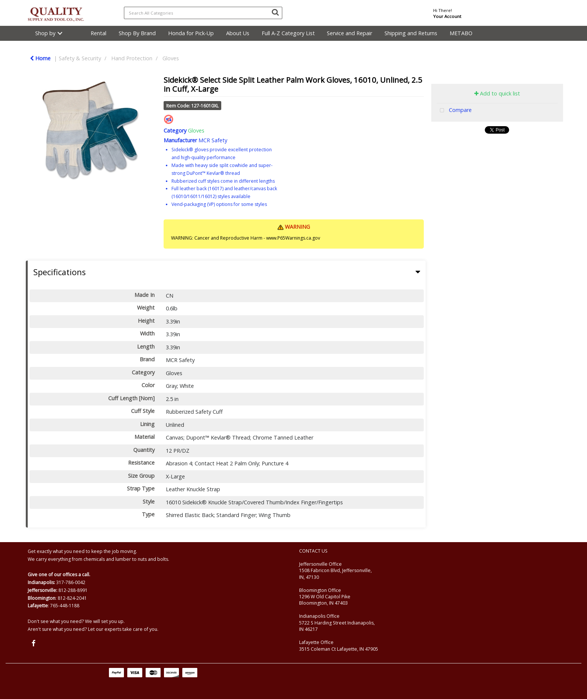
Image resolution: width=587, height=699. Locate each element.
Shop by (45, 33)
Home (40, 58)
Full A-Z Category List (288, 33)
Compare (454, 110)
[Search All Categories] (203, 13)
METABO (461, 33)
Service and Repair (349, 33)
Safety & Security (80, 58)
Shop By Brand (137, 33)
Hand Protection (131, 58)
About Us (237, 33)
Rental (98, 33)
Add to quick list (497, 93)
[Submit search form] (275, 12)
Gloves (170, 58)
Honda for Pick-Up (191, 33)
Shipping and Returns (410, 33)
